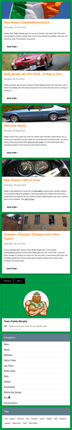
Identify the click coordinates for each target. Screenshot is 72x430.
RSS (6, 397)
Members (8, 354)
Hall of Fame (29, 199)
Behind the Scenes (12, 392)
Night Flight (9, 370)
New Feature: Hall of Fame (22, 180)
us (30, 39)
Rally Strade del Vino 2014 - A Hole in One (32, 74)
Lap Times (8, 365)
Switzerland (9, 386)
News (6, 344)
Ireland (7, 381)
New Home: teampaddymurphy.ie (27, 22)
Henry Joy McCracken (36, 142)
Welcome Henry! (15, 125)
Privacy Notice (10, 402)
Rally (6, 376)
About (7, 349)
